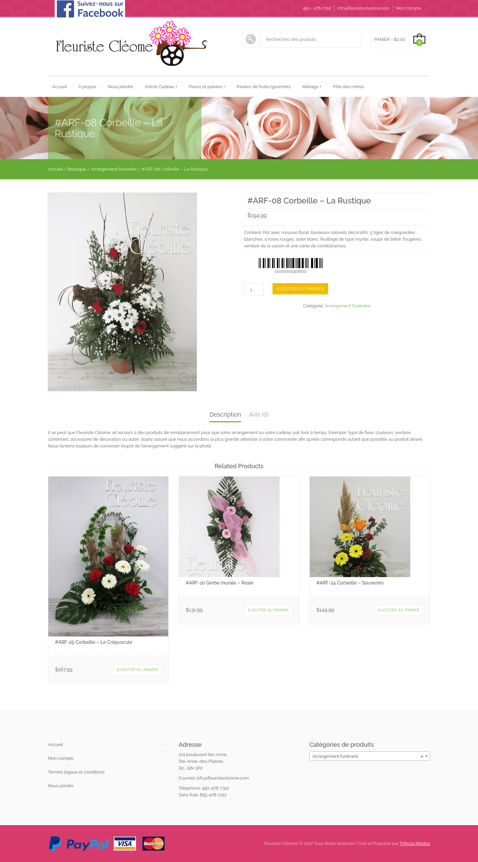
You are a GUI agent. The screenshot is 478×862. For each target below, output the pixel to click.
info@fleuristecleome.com (363, 8)
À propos (87, 86)
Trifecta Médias (415, 843)
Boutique (77, 169)
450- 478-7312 (317, 8)
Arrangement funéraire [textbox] (367, 756)
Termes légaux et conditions (76, 772)
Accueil (59, 86)
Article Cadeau (161, 86)
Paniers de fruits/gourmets (264, 86)
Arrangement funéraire (114, 169)
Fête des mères (348, 86)
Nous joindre (120, 86)
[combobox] (369, 756)
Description (225, 414)
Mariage (311, 86)
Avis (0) (258, 414)
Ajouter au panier (300, 288)
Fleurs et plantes (207, 86)
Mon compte (408, 8)
